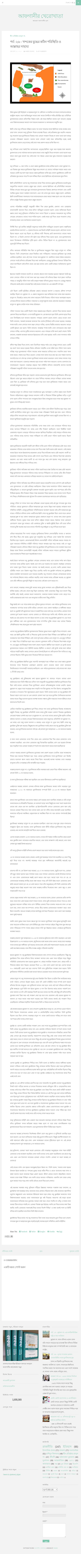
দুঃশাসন (46, 1460)
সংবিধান (75, 1467)
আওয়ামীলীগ (64, 1471)
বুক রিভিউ (65, 1464)
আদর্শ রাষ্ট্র (45, 1477)
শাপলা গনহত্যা (71, 1474)
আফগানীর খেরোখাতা (40, 15)
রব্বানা (55, 1471)
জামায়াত (46, 1463)
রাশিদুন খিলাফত (52, 1453)
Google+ (41, 1231)
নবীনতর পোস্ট (7, 1251)
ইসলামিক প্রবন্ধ (49, 1450)
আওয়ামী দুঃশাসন (9, 1380)
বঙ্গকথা (62, 1450)
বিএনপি (75, 1464)
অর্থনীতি (61, 1477)
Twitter (32, 1231)
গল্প (56, 1464)
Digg (59, 1231)
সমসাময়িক (73, 1450)
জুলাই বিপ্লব (54, 1474)
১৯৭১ (71, 1460)
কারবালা (45, 1474)
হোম (40, 1251)
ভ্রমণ (62, 1474)
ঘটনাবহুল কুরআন (66, 1457)
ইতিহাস (67, 1446)
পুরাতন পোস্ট (74, 1251)
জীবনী (52, 1457)
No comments (42, 51)
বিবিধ (48, 1470)
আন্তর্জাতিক (59, 1460)
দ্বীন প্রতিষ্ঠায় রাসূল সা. (18, 36)
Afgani (55, 1548)
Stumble (51, 1231)
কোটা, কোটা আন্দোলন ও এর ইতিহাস (63, 1398)
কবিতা (74, 1471)
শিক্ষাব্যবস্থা (54, 1477)
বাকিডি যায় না (63, 1467)
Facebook (23, 1231)
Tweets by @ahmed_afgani (11, 1474)
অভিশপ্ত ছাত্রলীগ (9, 1386)
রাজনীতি (48, 1446)
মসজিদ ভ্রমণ (50, 1467)
